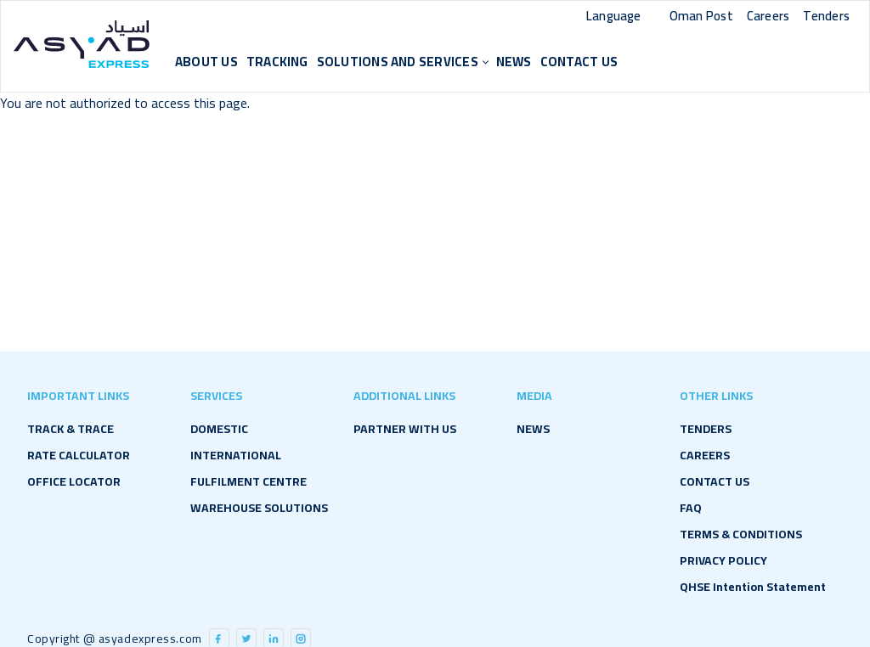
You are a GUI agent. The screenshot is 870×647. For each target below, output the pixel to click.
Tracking (277, 61)
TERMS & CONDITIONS (741, 534)
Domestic (219, 429)
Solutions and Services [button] (397, 61)
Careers (768, 15)
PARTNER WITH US (404, 429)
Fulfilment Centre (248, 481)
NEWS (514, 61)
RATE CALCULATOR (78, 455)
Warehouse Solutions (259, 508)
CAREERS (705, 455)
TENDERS (706, 429)
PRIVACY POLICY (723, 560)
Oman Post (701, 15)
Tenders (826, 15)
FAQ (691, 508)
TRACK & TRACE (70, 429)
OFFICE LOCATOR (74, 481)
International (235, 455)
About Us (206, 61)
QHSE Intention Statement (753, 587)
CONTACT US (579, 61)
